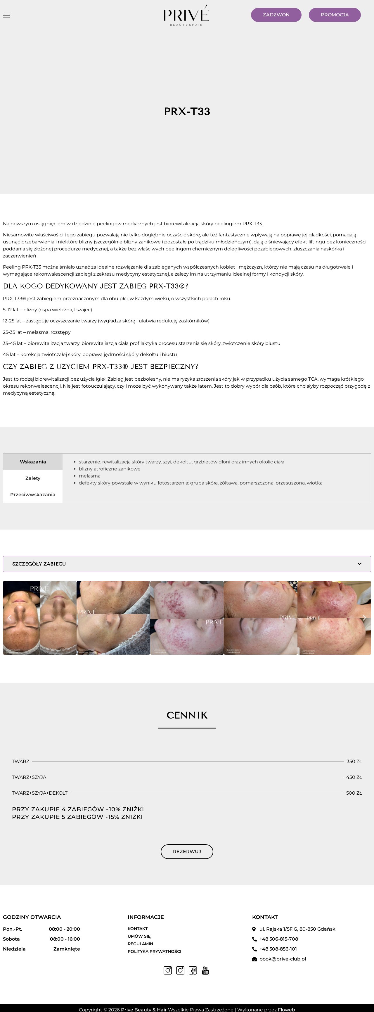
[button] (9, 617)
